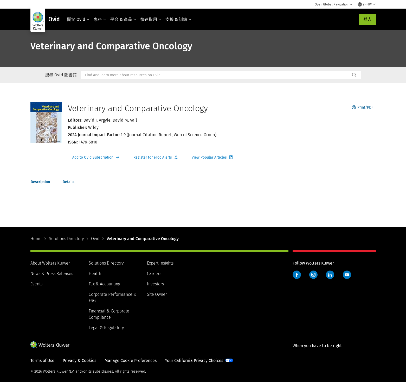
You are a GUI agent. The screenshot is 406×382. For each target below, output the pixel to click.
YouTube (347, 275)
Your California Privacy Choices (194, 360)
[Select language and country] (367, 4)
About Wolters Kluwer (50, 263)
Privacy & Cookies (79, 360)
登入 (367, 19)
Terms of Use (42, 360)
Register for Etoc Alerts (155, 157)
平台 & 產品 (123, 19)
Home (36, 238)
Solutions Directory (66, 238)
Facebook (297, 275)
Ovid (95, 238)
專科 (100, 19)
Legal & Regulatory (106, 327)
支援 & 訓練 (178, 19)
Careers (154, 273)
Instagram (313, 275)
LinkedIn (330, 275)
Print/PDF (362, 107)
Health (95, 273)
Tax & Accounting (104, 283)
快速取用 (150, 19)
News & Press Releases (51, 273)
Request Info (96, 157)
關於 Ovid (78, 19)
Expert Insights (160, 263)
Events (36, 283)
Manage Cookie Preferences (131, 360)
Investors (155, 283)
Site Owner (157, 294)
